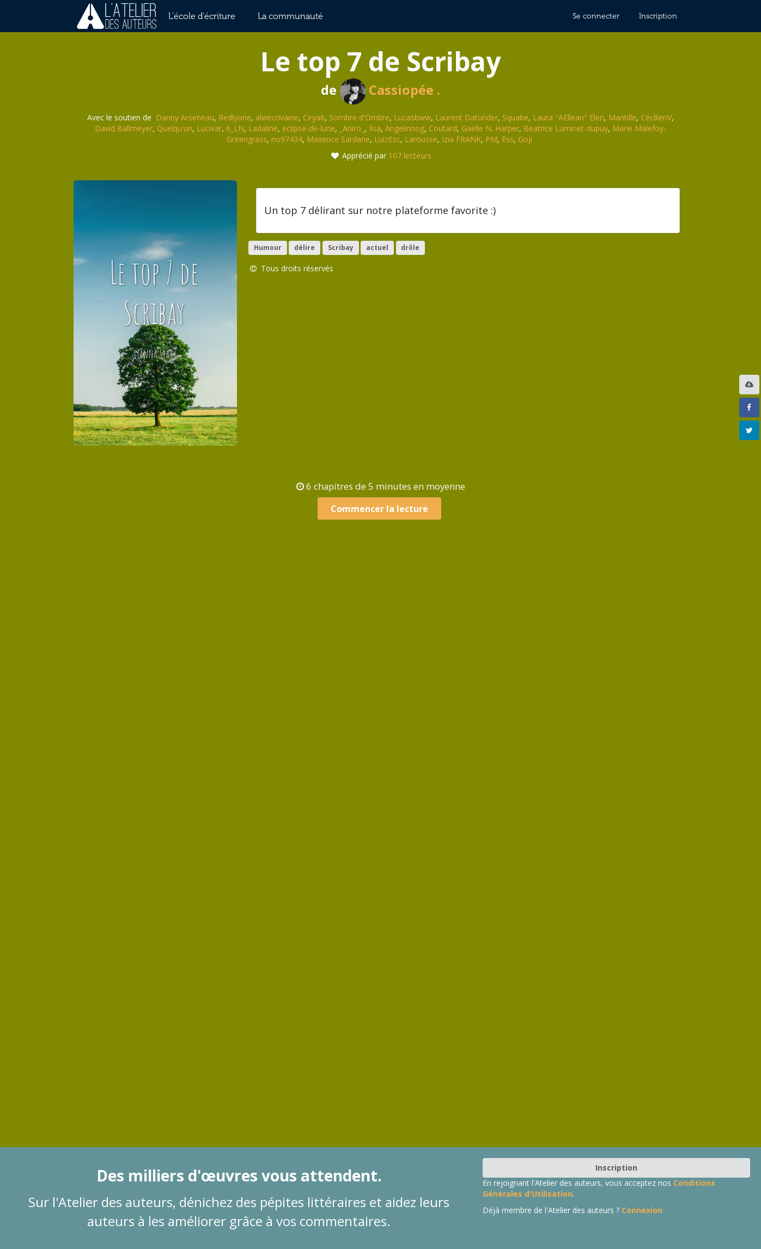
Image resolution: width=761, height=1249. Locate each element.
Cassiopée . (390, 90)
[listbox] (750, 384)
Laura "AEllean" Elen (568, 117)
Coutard (443, 128)
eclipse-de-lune (308, 128)
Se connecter (596, 16)
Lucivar (209, 128)
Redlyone (234, 117)
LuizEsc (387, 139)
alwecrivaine (277, 117)
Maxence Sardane (338, 139)
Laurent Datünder (466, 117)
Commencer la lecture (379, 509)
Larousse (421, 139)
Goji (525, 139)
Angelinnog (404, 128)
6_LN (235, 128)
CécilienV (656, 117)
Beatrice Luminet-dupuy (565, 128)
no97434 (286, 139)
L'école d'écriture (201, 16)
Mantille (622, 117)
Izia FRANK (461, 139)
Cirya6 (314, 117)
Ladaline (263, 128)
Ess (508, 139)
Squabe (515, 117)
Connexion (642, 1210)
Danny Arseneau (185, 117)
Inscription (658, 16)
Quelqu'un (174, 128)
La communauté (290, 16)
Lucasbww (412, 117)
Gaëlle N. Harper (490, 128)
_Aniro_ (351, 128)
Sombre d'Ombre (359, 117)
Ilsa (375, 128)
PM (491, 139)
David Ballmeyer (124, 128)
